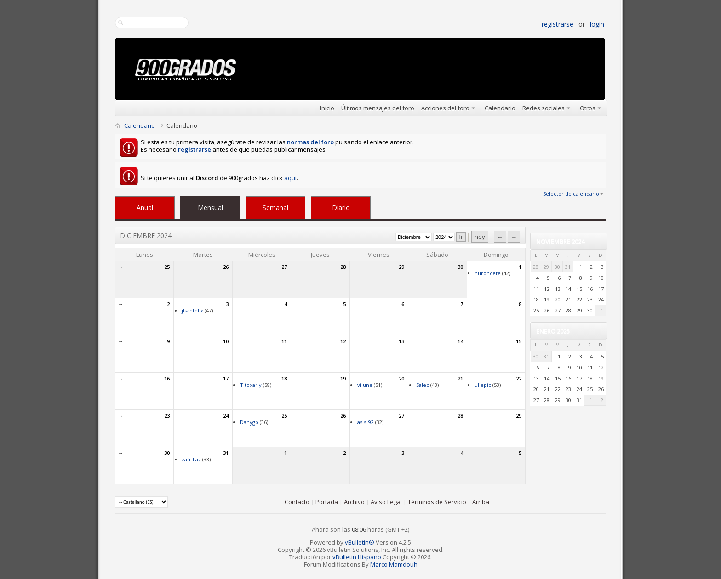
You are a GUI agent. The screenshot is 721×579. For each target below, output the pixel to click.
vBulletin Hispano (356, 557)
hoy (480, 237)
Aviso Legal (386, 502)
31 (226, 452)
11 (284, 341)
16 (167, 378)
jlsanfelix (192, 310)
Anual (145, 207)
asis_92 (365, 422)
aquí (290, 178)
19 (343, 378)
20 (401, 378)
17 (226, 378)
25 (167, 266)
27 (284, 266)
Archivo (354, 502)
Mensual (210, 207)
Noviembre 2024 (560, 241)
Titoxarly (251, 384)
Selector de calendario (571, 193)
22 (518, 378)
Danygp (249, 422)
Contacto (297, 502)
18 (284, 378)
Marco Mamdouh (394, 564)
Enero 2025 (553, 331)
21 (460, 378)
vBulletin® (359, 542)
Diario (341, 207)
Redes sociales (543, 108)
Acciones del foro (445, 108)
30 (460, 266)
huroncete (488, 273)
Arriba (480, 502)
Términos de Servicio (437, 502)
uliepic (483, 384)
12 (343, 341)
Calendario (500, 108)
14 (460, 341)
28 (343, 266)
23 (167, 415)
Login (597, 24)
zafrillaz (191, 459)
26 (226, 266)
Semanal (275, 207)
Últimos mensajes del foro (377, 108)
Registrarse (557, 24)
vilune (364, 384)
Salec (422, 384)
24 (226, 415)
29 (401, 266)
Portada (326, 502)
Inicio (327, 108)
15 (518, 341)
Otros (587, 108)
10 (226, 341)
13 (401, 341)
